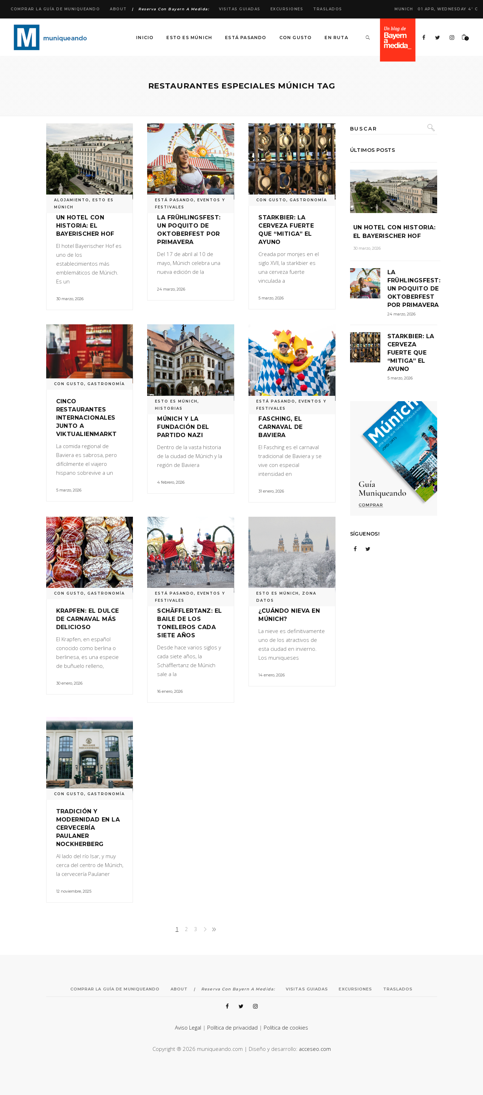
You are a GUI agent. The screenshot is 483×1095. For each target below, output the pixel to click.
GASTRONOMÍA (308, 200)
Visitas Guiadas (240, 9)
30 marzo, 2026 (70, 298)
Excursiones (287, 9)
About (118, 9)
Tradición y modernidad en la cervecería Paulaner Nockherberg (88, 827)
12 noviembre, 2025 (73, 891)
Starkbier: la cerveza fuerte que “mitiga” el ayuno (410, 352)
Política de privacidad (232, 1027)
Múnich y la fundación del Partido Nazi (183, 426)
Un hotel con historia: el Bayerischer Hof (85, 225)
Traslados (327, 9)
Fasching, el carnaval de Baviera (280, 426)
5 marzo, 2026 (271, 298)
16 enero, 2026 (170, 691)
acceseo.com (315, 1048)
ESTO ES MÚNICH (176, 401)
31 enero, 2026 (271, 491)
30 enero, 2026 (69, 683)
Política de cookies (286, 1027)
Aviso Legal (188, 1027)
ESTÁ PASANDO (174, 200)
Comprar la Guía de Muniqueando (55, 9)
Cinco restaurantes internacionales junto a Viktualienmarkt (86, 417)
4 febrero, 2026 (170, 482)
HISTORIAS (169, 408)
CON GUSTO (271, 200)
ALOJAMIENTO (71, 200)
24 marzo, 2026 (171, 289)
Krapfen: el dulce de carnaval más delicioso (87, 619)
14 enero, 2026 (271, 675)
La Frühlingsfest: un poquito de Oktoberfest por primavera (414, 288)
